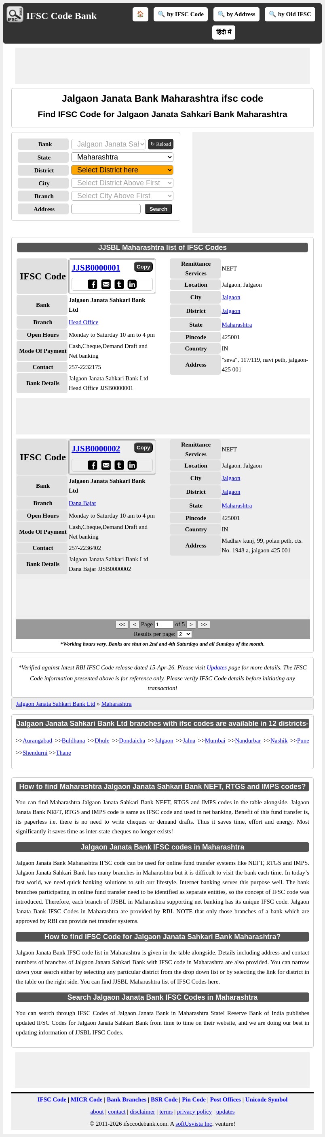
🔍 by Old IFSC (290, 14)
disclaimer (142, 1111)
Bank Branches (126, 1099)
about (96, 1111)
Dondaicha (132, 740)
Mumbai (215, 740)
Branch (44, 196)
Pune (303, 740)
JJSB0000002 (96, 448)
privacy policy (194, 1111)
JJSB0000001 (96, 268)
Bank (45, 144)
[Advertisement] (162, 66)
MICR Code (87, 1099)
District (44, 170)
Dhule (102, 740)
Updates (217, 667)
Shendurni (35, 752)
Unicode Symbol (266, 1099)
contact (116, 1111)
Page (147, 624)
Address (44, 209)
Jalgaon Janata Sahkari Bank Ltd (55, 704)
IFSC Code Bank (61, 15)
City (44, 183)
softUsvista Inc (193, 1123)
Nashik (279, 740)
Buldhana (73, 740)
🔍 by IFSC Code (181, 14)
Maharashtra (237, 324)
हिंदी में (223, 32)
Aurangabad (37, 740)
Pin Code (194, 1099)
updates (225, 1111)
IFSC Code (52, 1099)
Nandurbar (248, 740)
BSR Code (164, 1099)
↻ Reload (160, 144)
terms (166, 1111)
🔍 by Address (236, 14)
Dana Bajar (82, 503)
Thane (63, 752)
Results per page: (154, 634)
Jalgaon (231, 297)
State (44, 157)
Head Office (83, 322)
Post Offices (225, 1099)
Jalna (189, 740)
